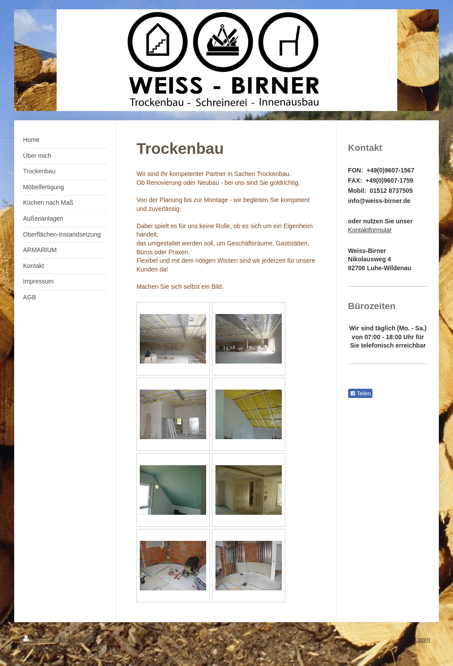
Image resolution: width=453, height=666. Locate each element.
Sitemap (85, 639)
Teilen (360, 393)
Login (422, 639)
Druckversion (46, 639)
